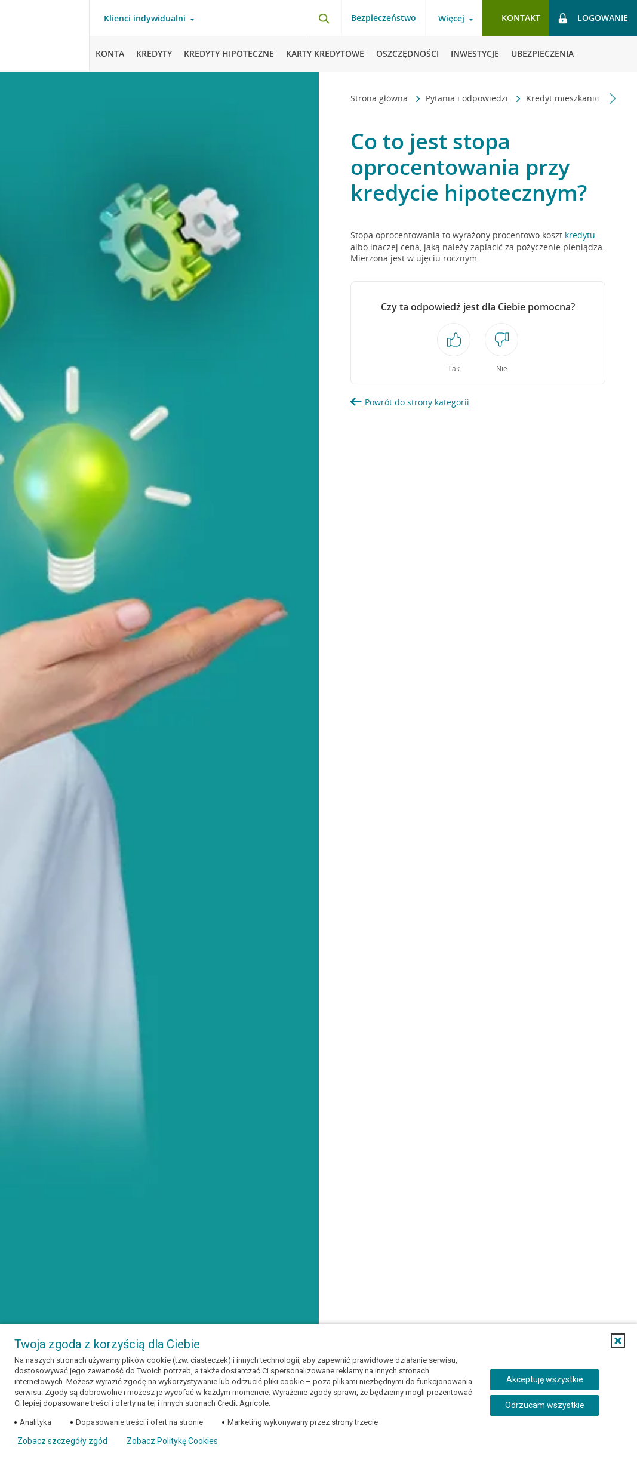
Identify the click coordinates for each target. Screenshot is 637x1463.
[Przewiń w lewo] (343, 98)
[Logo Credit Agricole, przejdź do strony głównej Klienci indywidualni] (45, 36)
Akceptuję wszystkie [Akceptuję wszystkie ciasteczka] (544, 1379)
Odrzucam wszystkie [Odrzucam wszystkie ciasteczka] (544, 1405)
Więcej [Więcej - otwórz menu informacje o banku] (451, 18)
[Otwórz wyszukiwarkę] (323, 18)
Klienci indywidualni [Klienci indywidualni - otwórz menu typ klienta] (145, 18)
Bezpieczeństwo (383, 17)
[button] (618, 1340)
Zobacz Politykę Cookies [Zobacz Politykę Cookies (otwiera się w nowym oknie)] (172, 1441)
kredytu (580, 235)
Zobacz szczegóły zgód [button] (62, 1441)
